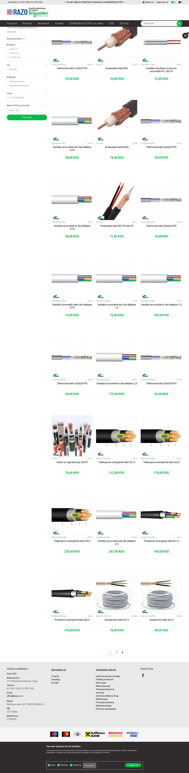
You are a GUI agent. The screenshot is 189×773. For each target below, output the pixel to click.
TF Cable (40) (15, 84)
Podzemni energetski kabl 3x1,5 (161, 567)
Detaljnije (50, 758)
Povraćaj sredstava (105, 729)
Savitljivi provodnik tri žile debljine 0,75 (72, 254)
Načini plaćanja (103, 713)
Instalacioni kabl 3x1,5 (161, 646)
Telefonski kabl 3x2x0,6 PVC (161, 173)
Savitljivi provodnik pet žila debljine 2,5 (117, 569)
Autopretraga (91, 34)
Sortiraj (104, 34)
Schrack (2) (14, 80)
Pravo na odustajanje (106, 735)
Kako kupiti (101, 709)
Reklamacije (102, 726)
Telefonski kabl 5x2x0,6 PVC (161, 252)
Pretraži (27, 144)
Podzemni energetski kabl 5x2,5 (72, 646)
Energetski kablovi (17, 50)
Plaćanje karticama (105, 716)
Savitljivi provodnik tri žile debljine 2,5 (117, 410)
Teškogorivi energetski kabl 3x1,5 (117, 489)
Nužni (53, 765)
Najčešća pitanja (103, 732)
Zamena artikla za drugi (107, 722)
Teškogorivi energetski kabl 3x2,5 (161, 489)
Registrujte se (162, 2)
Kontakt (55, 709)
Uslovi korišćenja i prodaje (108, 703)
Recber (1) (14, 76)
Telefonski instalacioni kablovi (22, 54)
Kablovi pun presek (17, 42)
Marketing (77, 765)
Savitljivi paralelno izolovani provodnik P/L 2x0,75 (161, 96)
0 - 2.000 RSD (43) (17, 124)
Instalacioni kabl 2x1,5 (117, 646)
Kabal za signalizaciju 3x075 (72, 489)
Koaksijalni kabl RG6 (117, 95)
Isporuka (100, 719)
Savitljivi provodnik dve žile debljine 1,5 (117, 333)
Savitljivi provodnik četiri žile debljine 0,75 (72, 333)
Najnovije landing (17, 108)
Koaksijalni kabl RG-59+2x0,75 (116, 252)
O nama (55, 703)
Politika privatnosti (104, 706)
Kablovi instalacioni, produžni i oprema (46, 29)
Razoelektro (12, 29)
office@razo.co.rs (15, 723)
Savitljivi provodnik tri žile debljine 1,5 (161, 331)
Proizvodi (23, 29)
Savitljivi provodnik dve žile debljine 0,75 (72, 175)
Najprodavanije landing (19, 112)
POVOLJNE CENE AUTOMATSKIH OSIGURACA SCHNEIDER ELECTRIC (96, 2)
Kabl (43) (13, 96)
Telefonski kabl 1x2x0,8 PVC (72, 410)
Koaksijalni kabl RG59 (116, 173)
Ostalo (11, 58)
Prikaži (151, 34)
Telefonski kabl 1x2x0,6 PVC (72, 95)
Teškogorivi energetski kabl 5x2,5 (72, 567)
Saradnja (55, 706)
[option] (94, 2)
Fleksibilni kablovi (17, 46)
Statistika (64, 765)
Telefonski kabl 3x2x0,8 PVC (161, 410)
